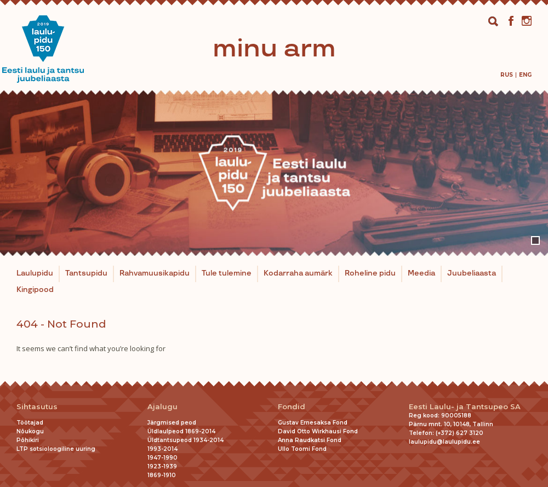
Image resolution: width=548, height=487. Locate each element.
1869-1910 (161, 475)
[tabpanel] (274, 173)
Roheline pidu (370, 273)
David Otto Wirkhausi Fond (318, 431)
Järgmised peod (171, 422)
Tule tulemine (227, 273)
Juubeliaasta (471, 273)
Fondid (291, 406)
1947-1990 (162, 457)
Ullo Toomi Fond (302, 448)
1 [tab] (535, 240)
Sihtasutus (37, 406)
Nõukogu (30, 431)
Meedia (421, 273)
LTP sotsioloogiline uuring (55, 448)
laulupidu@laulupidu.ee (444, 441)
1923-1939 (162, 466)
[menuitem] (506, 74)
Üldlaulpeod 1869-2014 (181, 431)
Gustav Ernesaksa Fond (312, 422)
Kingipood (35, 289)
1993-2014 (162, 448)
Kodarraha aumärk (298, 273)
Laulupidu (34, 273)
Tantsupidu (86, 273)
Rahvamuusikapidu (154, 273)
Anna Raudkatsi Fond (309, 440)
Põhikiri (27, 440)
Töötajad (29, 422)
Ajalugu (162, 406)
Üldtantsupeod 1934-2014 (185, 440)
